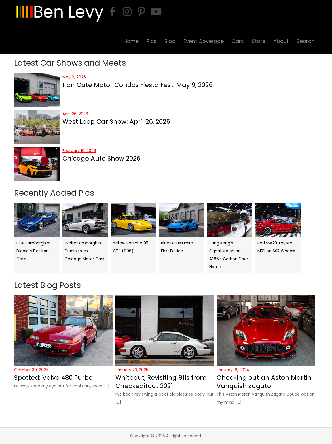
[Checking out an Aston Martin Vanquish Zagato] (266, 330)
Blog (169, 41)
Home (131, 41)
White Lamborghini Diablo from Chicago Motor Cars (84, 251)
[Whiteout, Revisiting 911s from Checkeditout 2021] (164, 330)
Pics (152, 41)
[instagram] (127, 11)
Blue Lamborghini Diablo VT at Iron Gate (33, 251)
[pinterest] (141, 11)
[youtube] (156, 11)
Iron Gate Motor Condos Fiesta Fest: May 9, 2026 (137, 84)
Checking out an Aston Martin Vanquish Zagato (264, 381)
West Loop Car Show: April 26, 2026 (116, 121)
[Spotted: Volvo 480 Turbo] (63, 330)
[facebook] (112, 11)
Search (305, 41)
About (281, 41)
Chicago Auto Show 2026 (101, 158)
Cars (238, 41)
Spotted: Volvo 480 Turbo (53, 377)
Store (258, 41)
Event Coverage (203, 41)
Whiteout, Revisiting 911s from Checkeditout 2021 (161, 381)
